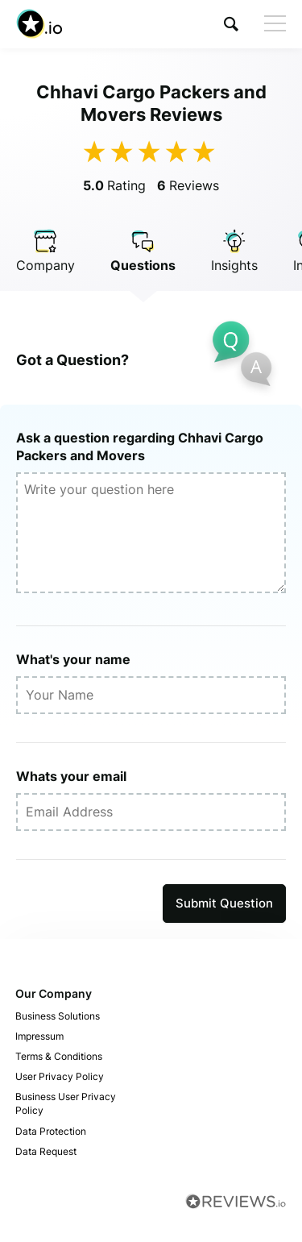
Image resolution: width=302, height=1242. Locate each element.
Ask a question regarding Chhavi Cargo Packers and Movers (139, 446)
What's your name (73, 659)
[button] (231, 24)
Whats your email (71, 776)
